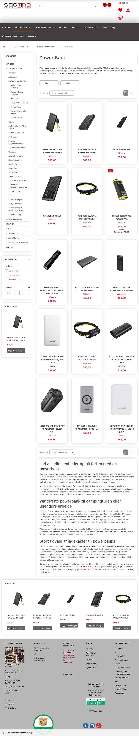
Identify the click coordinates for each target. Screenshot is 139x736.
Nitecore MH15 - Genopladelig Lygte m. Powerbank (52, 290)
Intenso (52, 366)
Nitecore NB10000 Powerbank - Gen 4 (16, 338)
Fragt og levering (121, 660)
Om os (117, 664)
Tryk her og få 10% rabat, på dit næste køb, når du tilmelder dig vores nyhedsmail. (69, 656)
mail (111, 569)
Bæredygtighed (121, 685)
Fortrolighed (119, 656)
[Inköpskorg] (120, 18)
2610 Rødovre (10, 708)
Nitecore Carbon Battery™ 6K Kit (87, 217)
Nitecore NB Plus (52, 215)
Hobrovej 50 (10, 704)
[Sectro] (17, 5)
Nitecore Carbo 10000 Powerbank (87, 289)
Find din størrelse (122, 677)
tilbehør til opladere (48, 554)
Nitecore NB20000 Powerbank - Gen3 (87, 151)
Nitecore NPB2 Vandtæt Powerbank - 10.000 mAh (121, 359)
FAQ (116, 681)
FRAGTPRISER (120, 689)
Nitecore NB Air (121, 149)
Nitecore (52, 156)
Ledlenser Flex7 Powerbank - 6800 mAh (121, 289)
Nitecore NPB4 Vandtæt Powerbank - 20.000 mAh (52, 428)
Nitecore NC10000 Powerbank (121, 217)
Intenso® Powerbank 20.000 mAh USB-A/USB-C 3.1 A (52, 359)
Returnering (119, 693)
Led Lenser (121, 293)
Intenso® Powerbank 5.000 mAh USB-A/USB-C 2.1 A (121, 428)
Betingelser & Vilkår (123, 667)
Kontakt (118, 652)
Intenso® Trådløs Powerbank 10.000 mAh (87, 427)
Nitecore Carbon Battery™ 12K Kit (87, 358)
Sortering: (44, 92)
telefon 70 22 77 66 (88, 569)
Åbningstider (120, 648)
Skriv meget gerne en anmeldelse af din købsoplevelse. (95, 692)
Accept (30, 733)
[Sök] (95, 5)
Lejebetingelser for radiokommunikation (123, 672)
